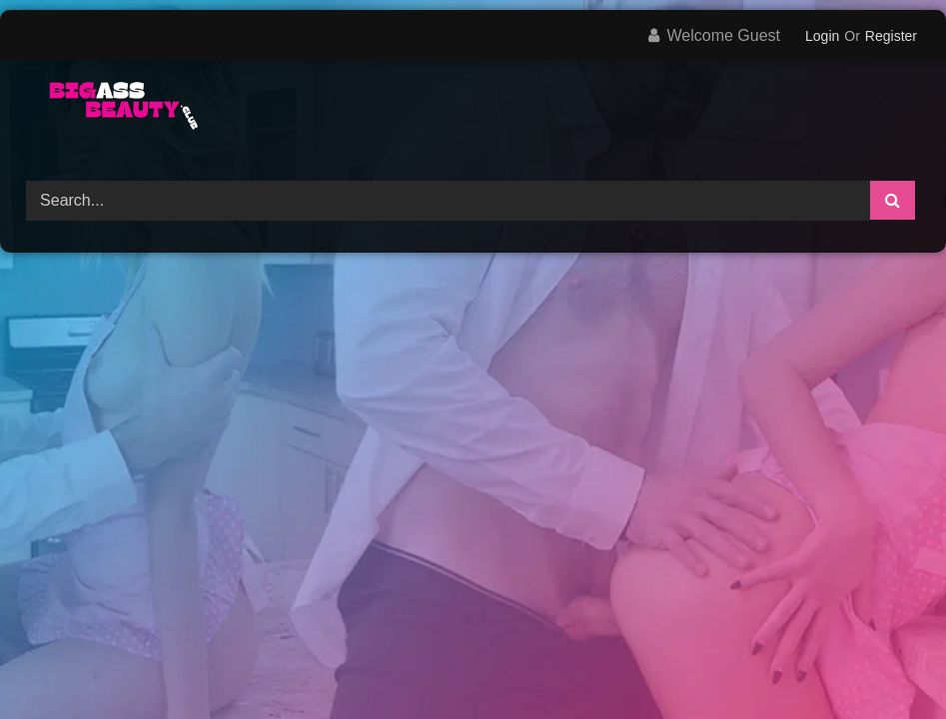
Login (822, 36)
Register (891, 36)
